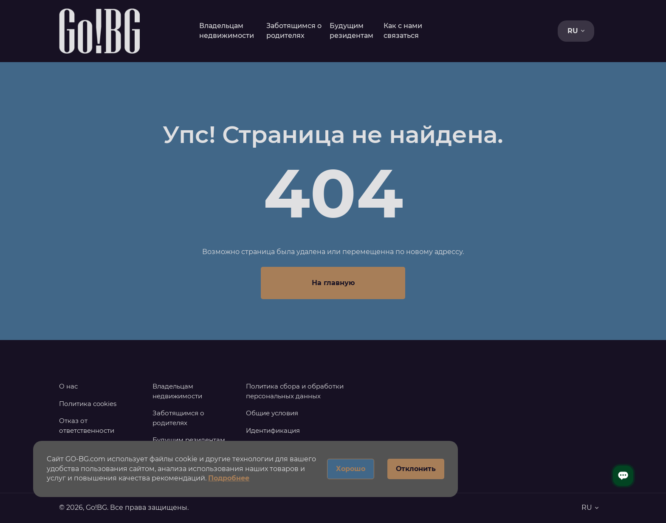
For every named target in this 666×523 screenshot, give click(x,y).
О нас (68, 386)
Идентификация (273, 430)
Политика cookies (87, 404)
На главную (333, 283)
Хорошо (350, 469)
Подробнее (228, 478)
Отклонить (416, 469)
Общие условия (272, 413)
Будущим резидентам (188, 440)
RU (575, 31)
